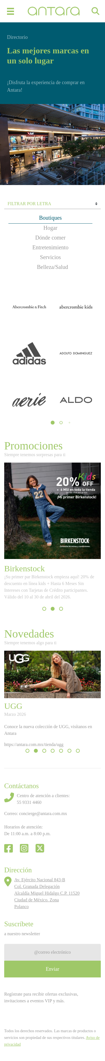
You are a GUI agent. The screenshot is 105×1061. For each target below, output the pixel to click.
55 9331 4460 (29, 802)
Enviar (52, 969)
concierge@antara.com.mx (43, 813)
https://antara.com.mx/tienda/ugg (34, 744)
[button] (53, 423)
